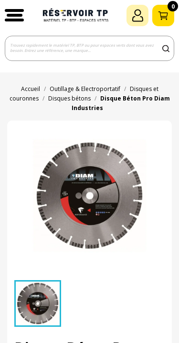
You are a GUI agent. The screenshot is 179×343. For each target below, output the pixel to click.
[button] (14, 15)
